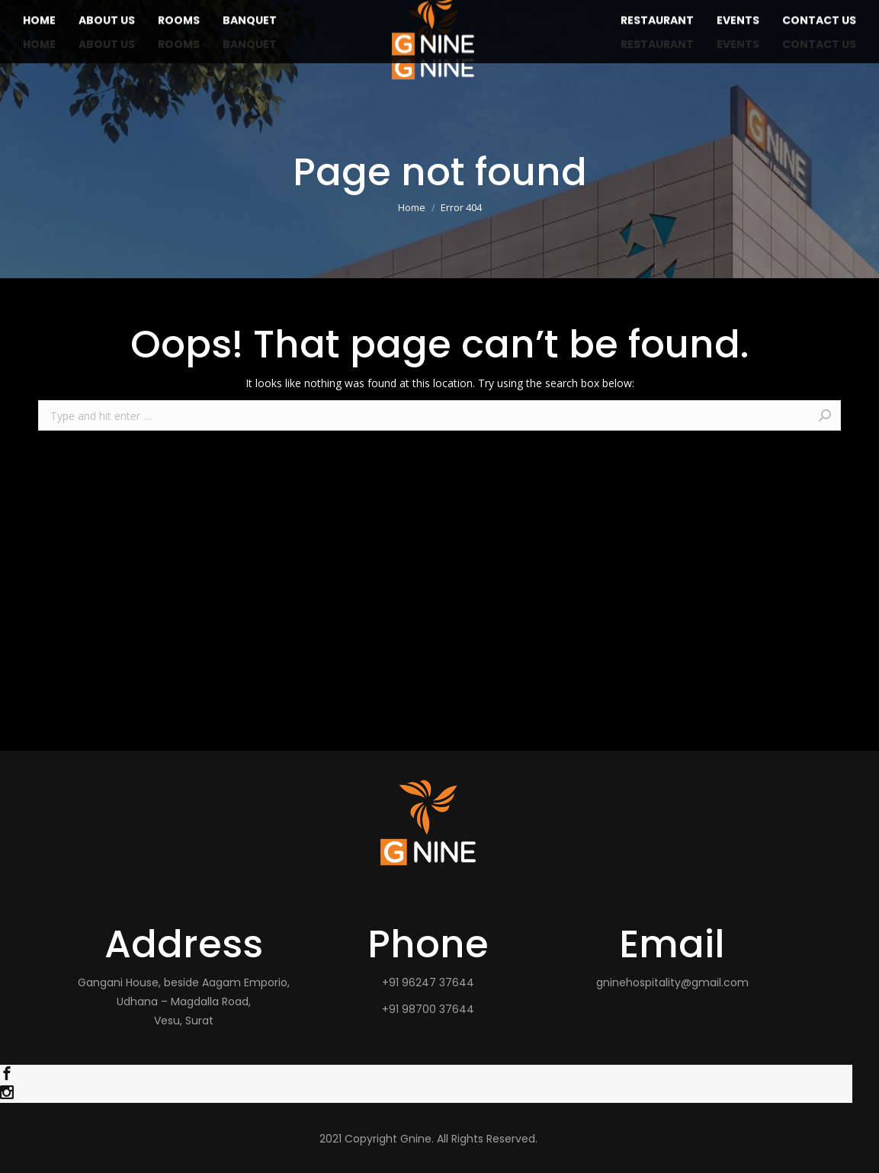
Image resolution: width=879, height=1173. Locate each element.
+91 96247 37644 (428, 982)
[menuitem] (39, 44)
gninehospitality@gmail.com (672, 982)
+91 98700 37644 (428, 1009)
